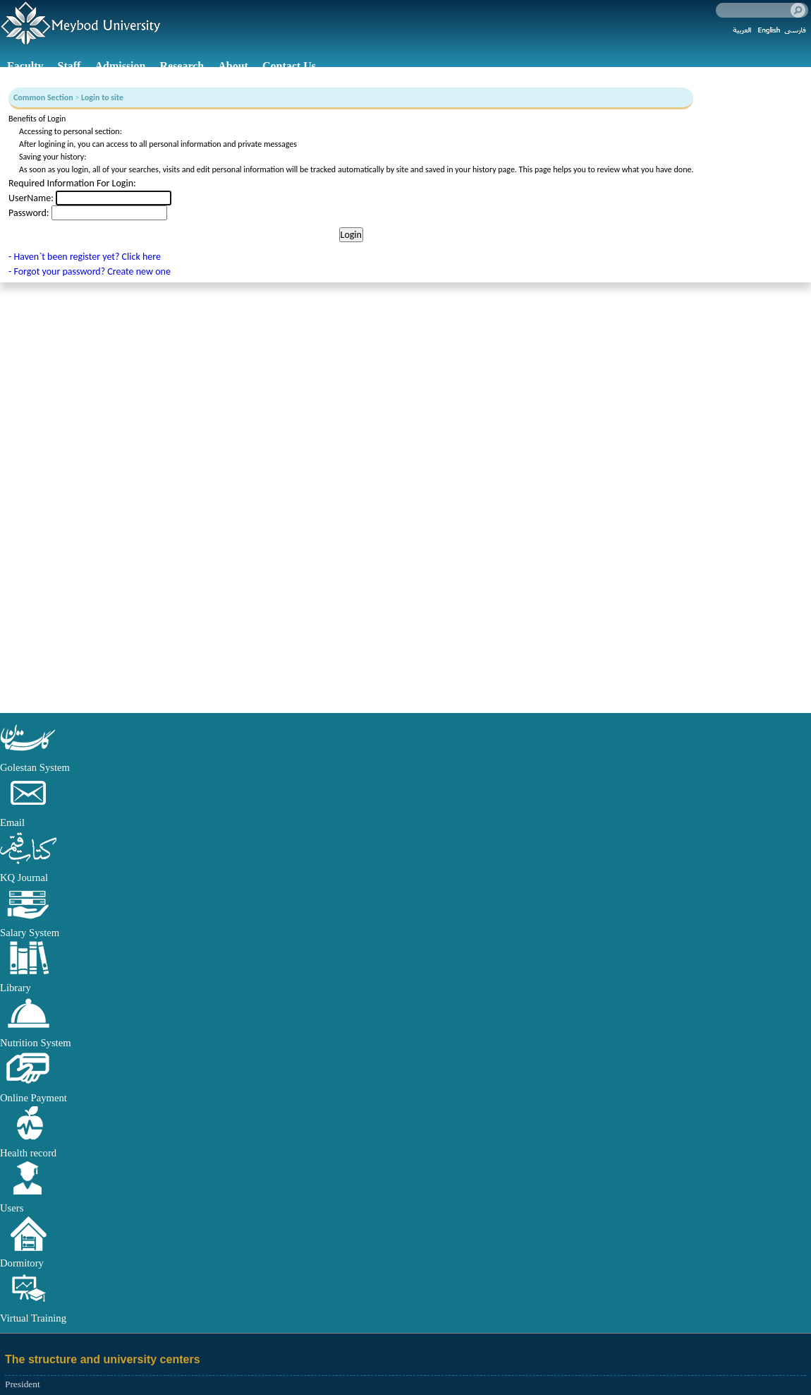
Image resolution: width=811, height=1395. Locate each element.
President (22, 1384)
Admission (119, 66)
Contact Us (289, 66)
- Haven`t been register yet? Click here (84, 257)
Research (181, 66)
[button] (28, 752)
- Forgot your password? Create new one (89, 271)
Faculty (25, 66)
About (233, 66)
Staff (69, 66)
